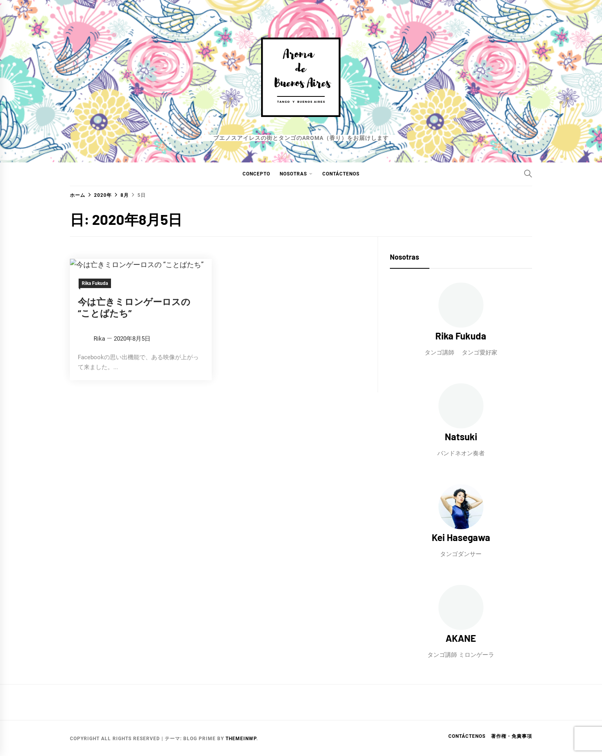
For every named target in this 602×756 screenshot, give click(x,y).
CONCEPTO (256, 174)
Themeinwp (241, 738)
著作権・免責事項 (511, 736)
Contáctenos (340, 174)
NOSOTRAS (293, 174)
